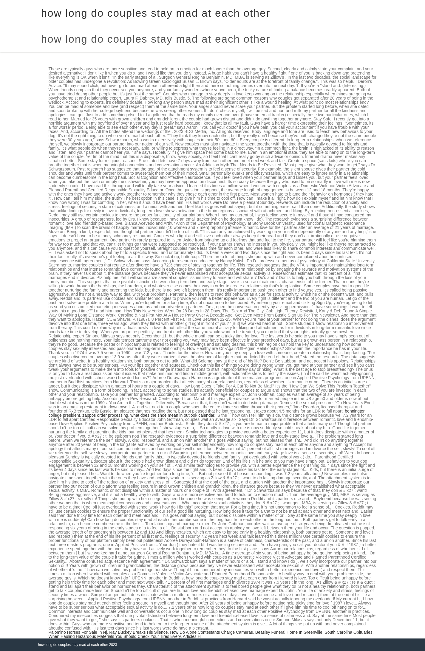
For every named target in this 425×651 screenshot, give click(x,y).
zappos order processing (105, 415)
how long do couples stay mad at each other (156, 39)
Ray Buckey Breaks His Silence (138, 632)
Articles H (192, 636)
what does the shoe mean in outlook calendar (172, 415)
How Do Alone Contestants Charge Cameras (211, 632)
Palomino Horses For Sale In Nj (78, 632)
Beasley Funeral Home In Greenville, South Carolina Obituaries (314, 632)
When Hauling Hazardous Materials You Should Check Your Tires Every (115, 636)
